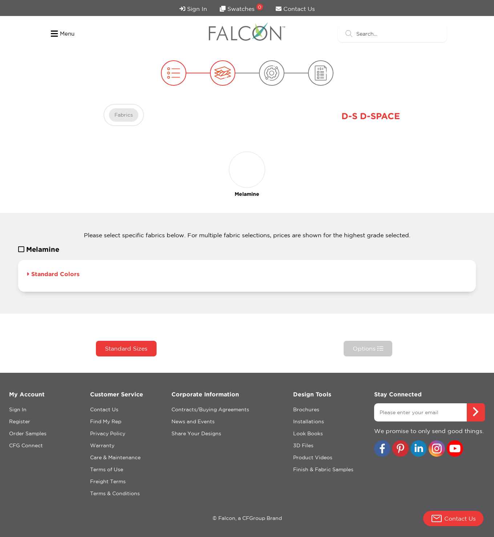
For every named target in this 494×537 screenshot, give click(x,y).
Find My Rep (105, 421)
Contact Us (295, 8)
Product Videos (312, 457)
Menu (62, 34)
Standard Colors (53, 274)
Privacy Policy (107, 433)
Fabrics (123, 115)
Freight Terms (108, 481)
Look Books (308, 433)
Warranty (102, 445)
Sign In (193, 8)
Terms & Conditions (115, 493)
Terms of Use (106, 469)
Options (368, 348)
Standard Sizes (126, 348)
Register (19, 421)
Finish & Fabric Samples (323, 469)
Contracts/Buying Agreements (210, 409)
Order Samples (27, 433)
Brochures (306, 409)
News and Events (193, 421)
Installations (308, 421)
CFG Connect (26, 445)
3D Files (303, 445)
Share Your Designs (196, 433)
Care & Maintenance (115, 457)
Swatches (241, 8)
